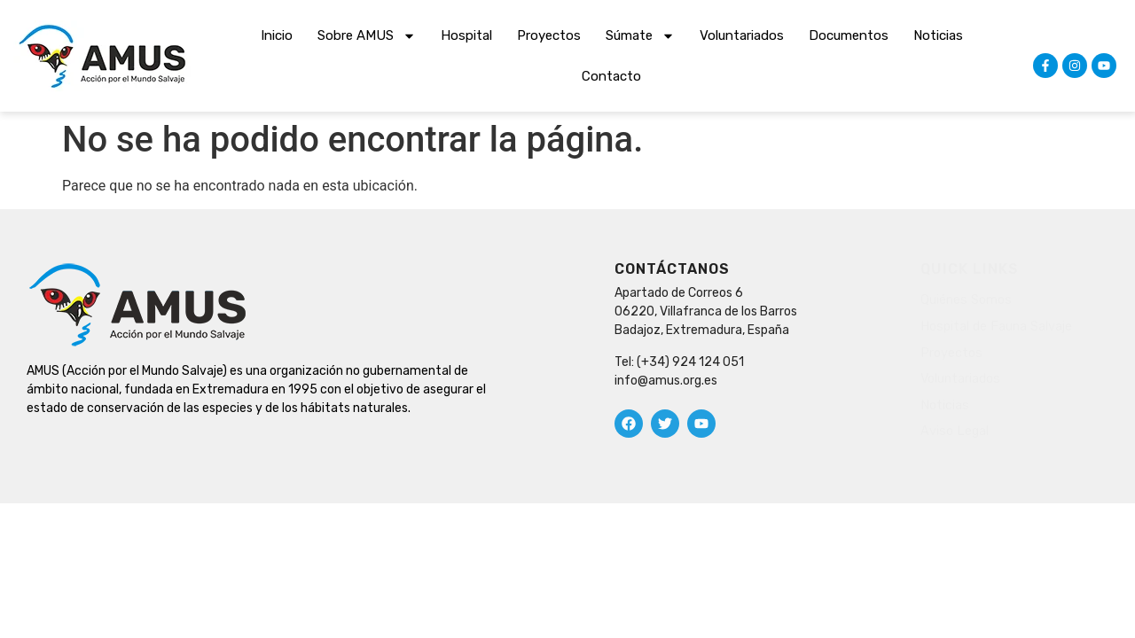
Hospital (466, 35)
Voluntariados (742, 35)
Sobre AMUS (366, 35)
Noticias (938, 35)
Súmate (640, 35)
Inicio (277, 35)
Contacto (611, 76)
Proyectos (549, 35)
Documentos (848, 35)
